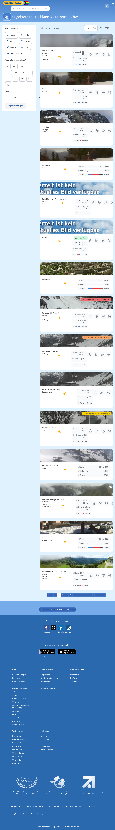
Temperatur (45, 678)
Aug (8, 76)
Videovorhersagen (19, 671)
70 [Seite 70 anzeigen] (92, 592)
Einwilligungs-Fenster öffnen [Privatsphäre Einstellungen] (57, 803)
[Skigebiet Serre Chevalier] (76, 533)
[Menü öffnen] (112, 3)
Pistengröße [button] (105, 24)
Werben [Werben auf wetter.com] (15, 692)
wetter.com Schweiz (19, 685)
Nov (29, 76)
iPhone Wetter (75, 671)
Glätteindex (45, 736)
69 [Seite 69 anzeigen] (87, 592)
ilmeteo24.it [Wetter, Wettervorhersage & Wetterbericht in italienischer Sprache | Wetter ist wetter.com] (16, 715)
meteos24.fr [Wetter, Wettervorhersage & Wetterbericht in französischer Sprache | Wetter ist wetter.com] (16, 711)
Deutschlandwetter (19, 736)
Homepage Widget (19, 695)
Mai (15, 69)
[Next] (96, 592)
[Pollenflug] (107, 3)
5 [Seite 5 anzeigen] (74, 592)
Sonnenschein (46, 682)
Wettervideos (18, 728)
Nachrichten (16, 733)
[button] (24, 94)
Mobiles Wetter (77, 666)
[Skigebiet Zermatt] (76, 237)
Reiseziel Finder (46, 740)
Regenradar (45, 671)
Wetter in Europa (18, 750)
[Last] (102, 592)
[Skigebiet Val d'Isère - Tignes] (76, 425)
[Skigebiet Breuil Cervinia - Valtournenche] (76, 197)
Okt (22, 76)
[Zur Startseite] (13, 3)
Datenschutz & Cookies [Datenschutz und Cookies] (35, 803)
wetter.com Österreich (20, 689)
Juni (23, 69)
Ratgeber (45, 728)
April (8, 69)
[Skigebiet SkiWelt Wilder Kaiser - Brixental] (76, 569)
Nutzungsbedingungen (45, 811)
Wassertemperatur (48, 685)
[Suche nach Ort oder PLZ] (52, 3)
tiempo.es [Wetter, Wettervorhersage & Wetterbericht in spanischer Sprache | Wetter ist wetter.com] (15, 708)
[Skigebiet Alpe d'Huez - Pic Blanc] (76, 461)
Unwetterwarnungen (19, 678)
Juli (30, 69)
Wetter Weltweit (18, 753)
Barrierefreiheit (28, 811)
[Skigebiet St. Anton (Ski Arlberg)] (76, 311)
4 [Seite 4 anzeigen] (70, 592)
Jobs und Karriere (17, 803)
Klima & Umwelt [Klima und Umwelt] (47, 746)
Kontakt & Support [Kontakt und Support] (77, 803)
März (22, 63)
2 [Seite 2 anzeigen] (62, 592)
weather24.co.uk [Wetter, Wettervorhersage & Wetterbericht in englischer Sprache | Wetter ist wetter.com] (18, 721)
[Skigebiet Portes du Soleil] (76, 48)
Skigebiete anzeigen (15, 102)
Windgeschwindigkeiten (49, 675)
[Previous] (55, 592)
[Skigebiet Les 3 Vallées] (76, 87)
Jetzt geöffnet (91, 25)
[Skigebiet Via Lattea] (76, 161)
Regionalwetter (17, 746)
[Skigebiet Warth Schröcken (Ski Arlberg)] (76, 387)
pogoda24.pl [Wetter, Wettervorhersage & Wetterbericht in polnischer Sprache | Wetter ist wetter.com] (16, 718)
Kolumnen (16, 675)
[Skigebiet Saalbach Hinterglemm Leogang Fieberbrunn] (76, 497)
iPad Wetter (74, 675)
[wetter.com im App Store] (67, 650)
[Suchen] (69, 3)
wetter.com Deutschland (21, 682)
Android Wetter (75, 678)
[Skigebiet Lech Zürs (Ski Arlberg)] (76, 349)
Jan (8, 63)
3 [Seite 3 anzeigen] (66, 592)
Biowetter (44, 733)
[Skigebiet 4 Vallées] (76, 125)
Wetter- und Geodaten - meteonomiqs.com (20, 703)
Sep (15, 76)
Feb (14, 63)
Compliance (15, 811)
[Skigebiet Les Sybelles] (76, 275)
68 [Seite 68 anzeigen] (83, 592)
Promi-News (16, 760)
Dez (8, 82)
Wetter (15, 666)
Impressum (91, 803)
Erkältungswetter (47, 743)
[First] (50, 592)
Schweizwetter (17, 740)
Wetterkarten (47, 666)
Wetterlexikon (17, 757)
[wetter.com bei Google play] (47, 650)
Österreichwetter (18, 743)
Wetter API (16, 699)
